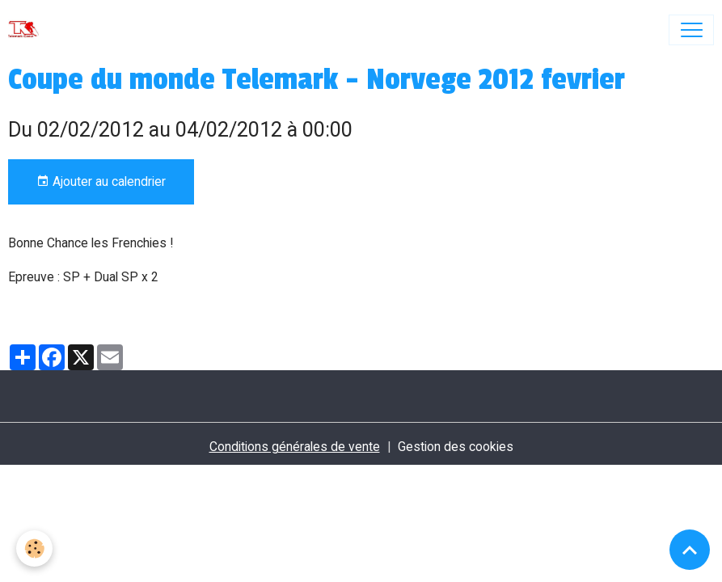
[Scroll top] (689, 549)
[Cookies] (34, 548)
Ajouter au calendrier (101, 182)
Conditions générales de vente (294, 446)
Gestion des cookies (455, 446)
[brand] (27, 30)
